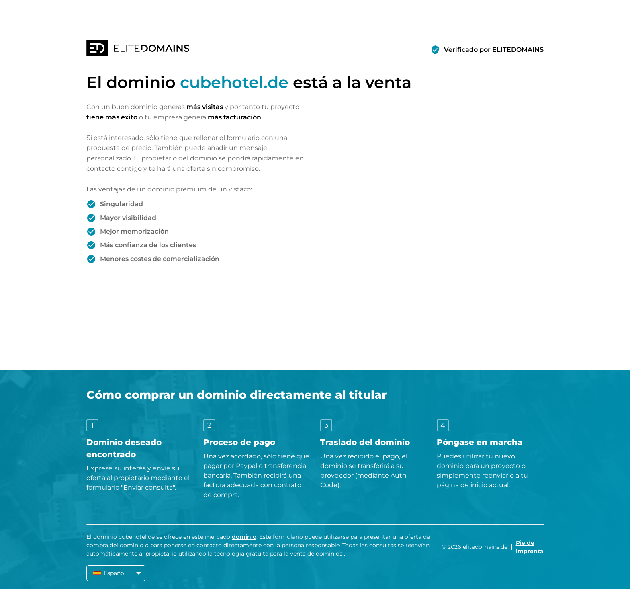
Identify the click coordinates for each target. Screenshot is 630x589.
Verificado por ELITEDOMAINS (494, 49)
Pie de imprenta (530, 547)
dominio (244, 536)
